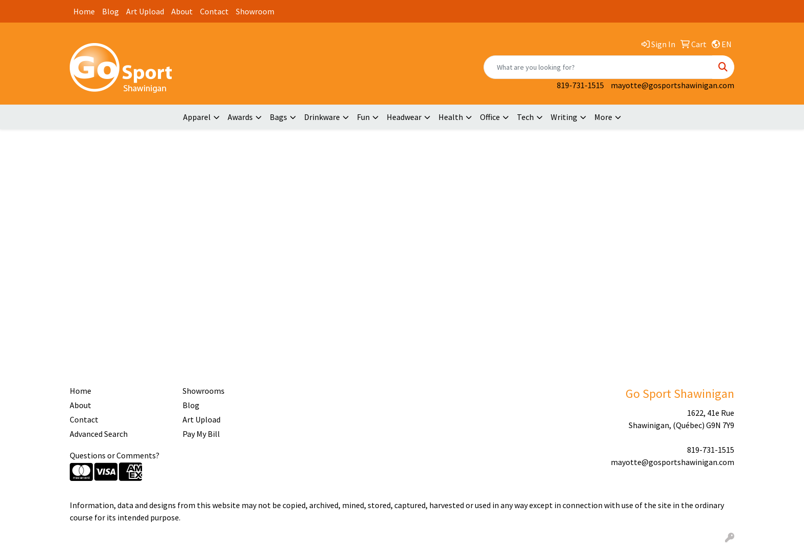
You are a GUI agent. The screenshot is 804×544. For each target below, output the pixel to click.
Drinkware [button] (322, 117)
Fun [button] (363, 117)
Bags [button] (278, 117)
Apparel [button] (197, 117)
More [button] (603, 117)
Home (84, 11)
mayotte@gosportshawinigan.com (672, 85)
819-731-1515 (580, 85)
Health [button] (450, 117)
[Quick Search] (598, 67)
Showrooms (204, 391)
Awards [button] (240, 117)
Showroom (255, 11)
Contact (214, 11)
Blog (110, 11)
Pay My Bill (201, 434)
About (182, 11)
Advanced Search (99, 434)
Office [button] (490, 117)
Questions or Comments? (114, 455)
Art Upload (145, 11)
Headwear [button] (404, 117)
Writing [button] (564, 117)
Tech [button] (525, 117)
